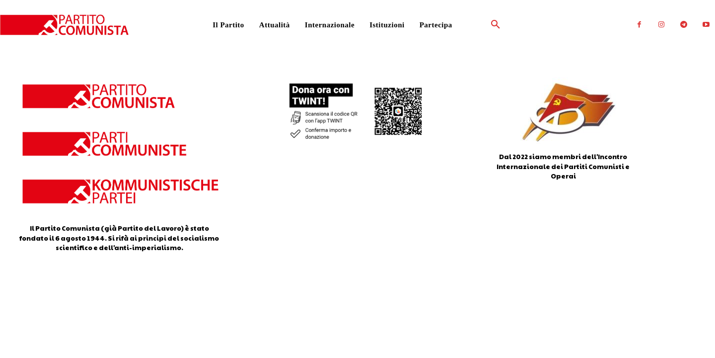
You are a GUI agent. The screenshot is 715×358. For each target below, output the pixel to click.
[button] (472, 25)
